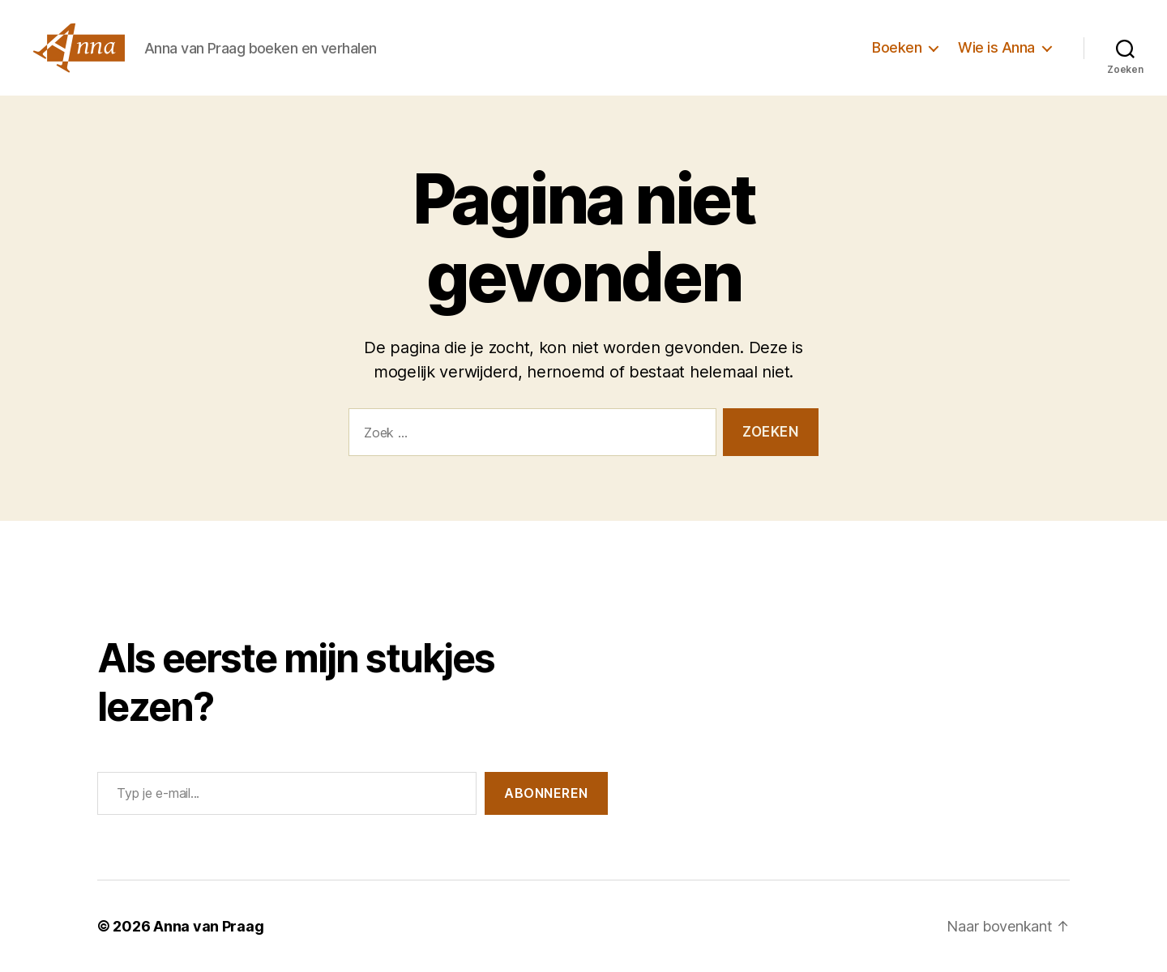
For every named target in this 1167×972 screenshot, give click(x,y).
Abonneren (546, 793)
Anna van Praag (208, 926)
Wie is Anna (996, 47)
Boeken (896, 47)
